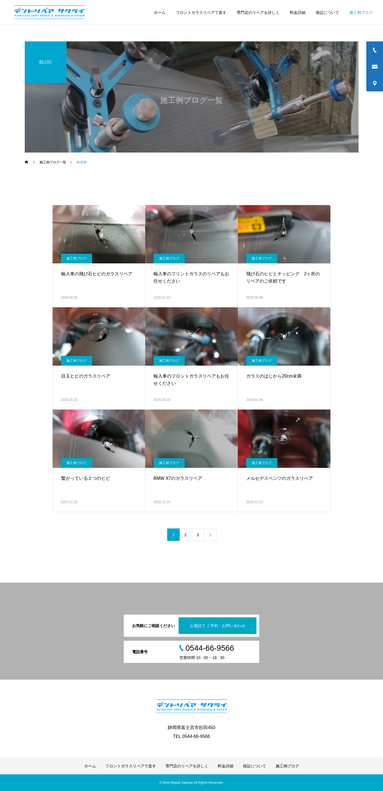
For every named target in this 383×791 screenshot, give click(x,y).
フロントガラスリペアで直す (201, 12)
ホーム (159, 12)
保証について (327, 12)
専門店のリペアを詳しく (258, 12)
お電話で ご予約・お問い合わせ (217, 625)
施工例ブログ (361, 12)
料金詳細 (297, 12)
